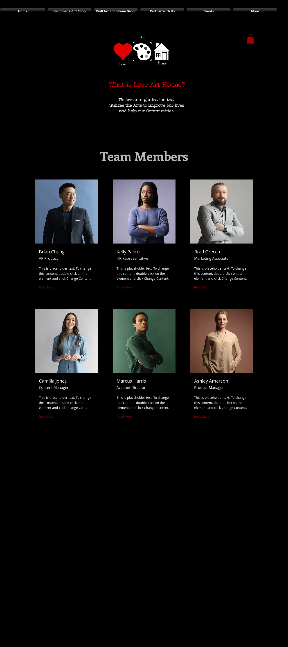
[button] (250, 39)
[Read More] (47, 287)
